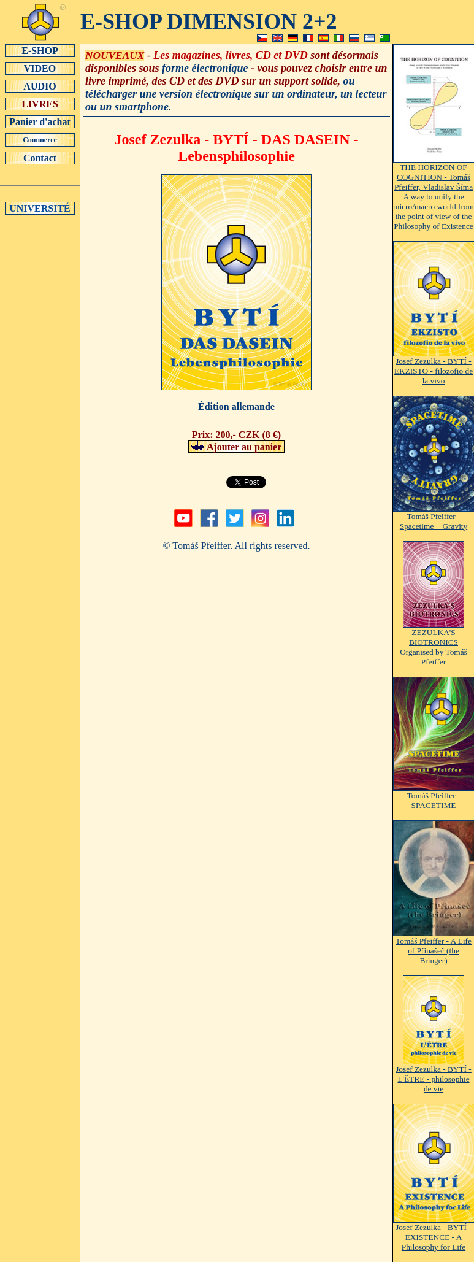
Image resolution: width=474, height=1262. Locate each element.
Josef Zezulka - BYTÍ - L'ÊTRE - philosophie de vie (434, 1075)
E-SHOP (40, 50)
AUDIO (40, 85)
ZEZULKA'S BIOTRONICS (433, 633)
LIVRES (40, 103)
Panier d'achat (40, 121)
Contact (40, 157)
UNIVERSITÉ (40, 208)
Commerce (40, 140)
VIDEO (40, 68)
